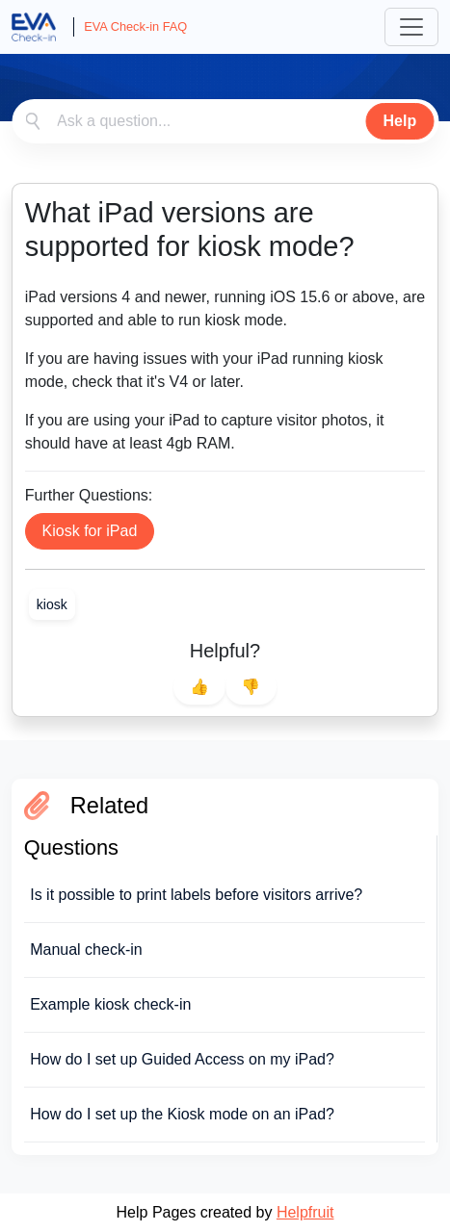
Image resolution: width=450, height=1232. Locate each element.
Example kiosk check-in (110, 1004)
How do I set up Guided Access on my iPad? (182, 1059)
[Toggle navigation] (411, 27)
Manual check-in (86, 949)
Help (400, 121)
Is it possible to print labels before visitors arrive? (196, 894)
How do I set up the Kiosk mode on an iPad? (182, 1114)
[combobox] (225, 121)
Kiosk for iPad (90, 531)
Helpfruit (305, 1212)
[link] (52, 604)
